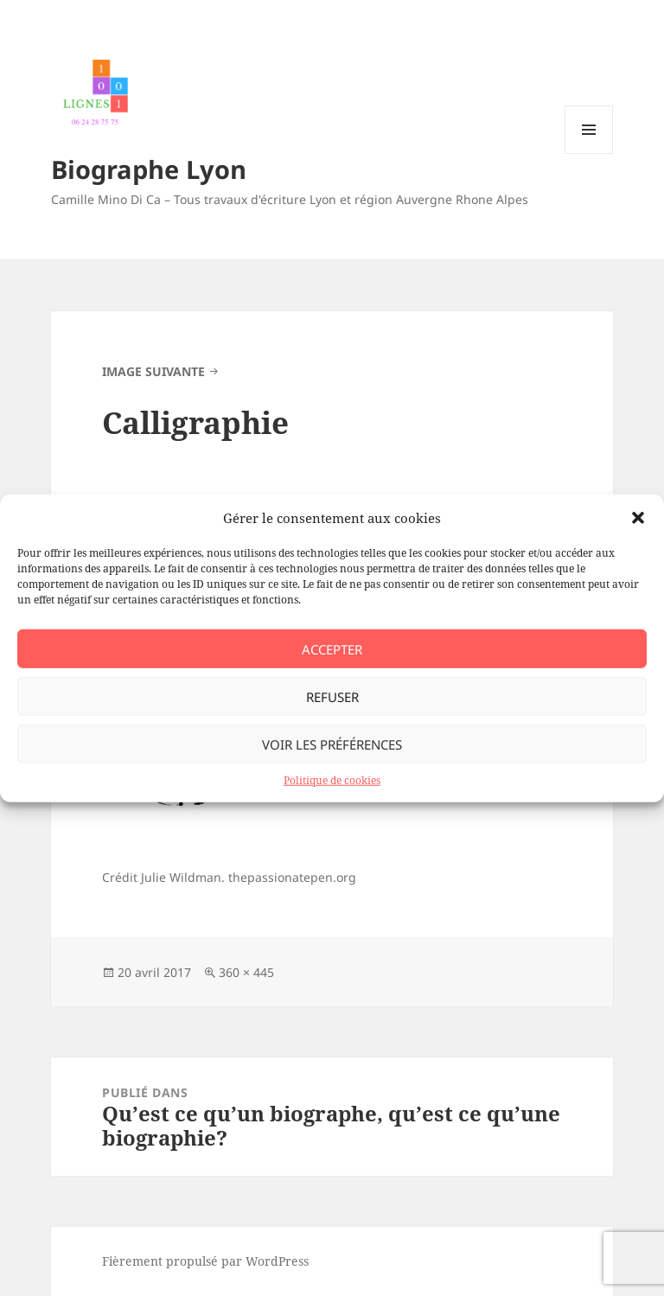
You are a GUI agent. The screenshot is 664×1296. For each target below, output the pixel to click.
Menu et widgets (589, 153)
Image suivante (153, 371)
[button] (638, 518)
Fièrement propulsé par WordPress (205, 1261)
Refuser (332, 696)
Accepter (332, 648)
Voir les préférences (332, 743)
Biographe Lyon (148, 169)
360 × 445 (246, 972)
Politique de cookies (332, 780)
